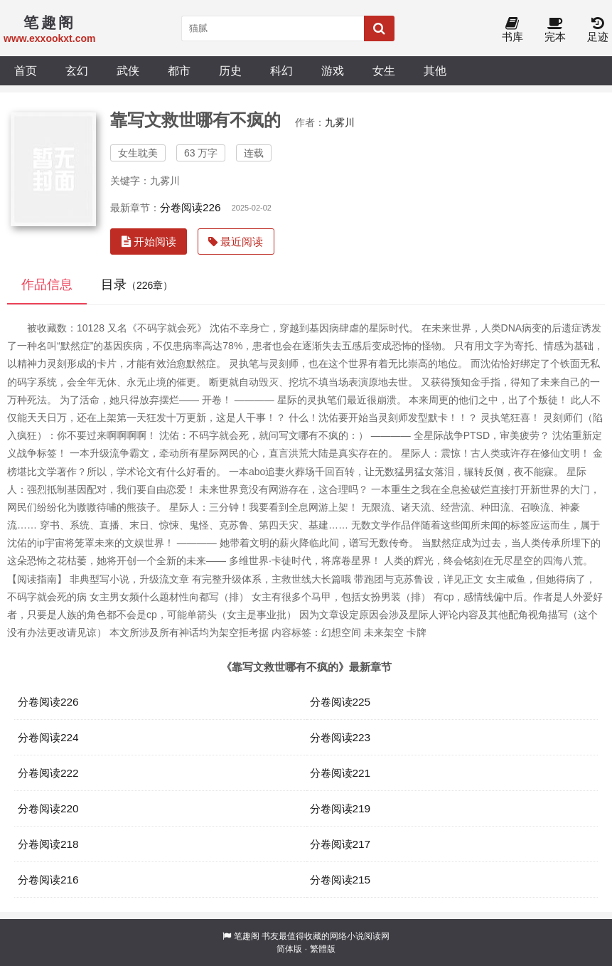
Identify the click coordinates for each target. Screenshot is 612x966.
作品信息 (47, 284)
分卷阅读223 (340, 737)
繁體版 (322, 949)
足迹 (597, 30)
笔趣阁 (246, 936)
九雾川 (340, 122)
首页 (25, 70)
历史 (230, 70)
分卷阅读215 (340, 880)
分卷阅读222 (48, 773)
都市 (179, 70)
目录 (137, 284)
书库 (512, 30)
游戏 (332, 70)
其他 (435, 70)
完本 (555, 30)
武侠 (128, 70)
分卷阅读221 (340, 773)
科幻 (281, 70)
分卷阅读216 (48, 880)
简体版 (289, 949)
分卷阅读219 (340, 808)
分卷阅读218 (48, 844)
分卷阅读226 (190, 207)
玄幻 (76, 70)
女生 (383, 70)
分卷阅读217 (340, 844)
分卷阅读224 (48, 737)
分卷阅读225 (340, 702)
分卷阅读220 (48, 808)
